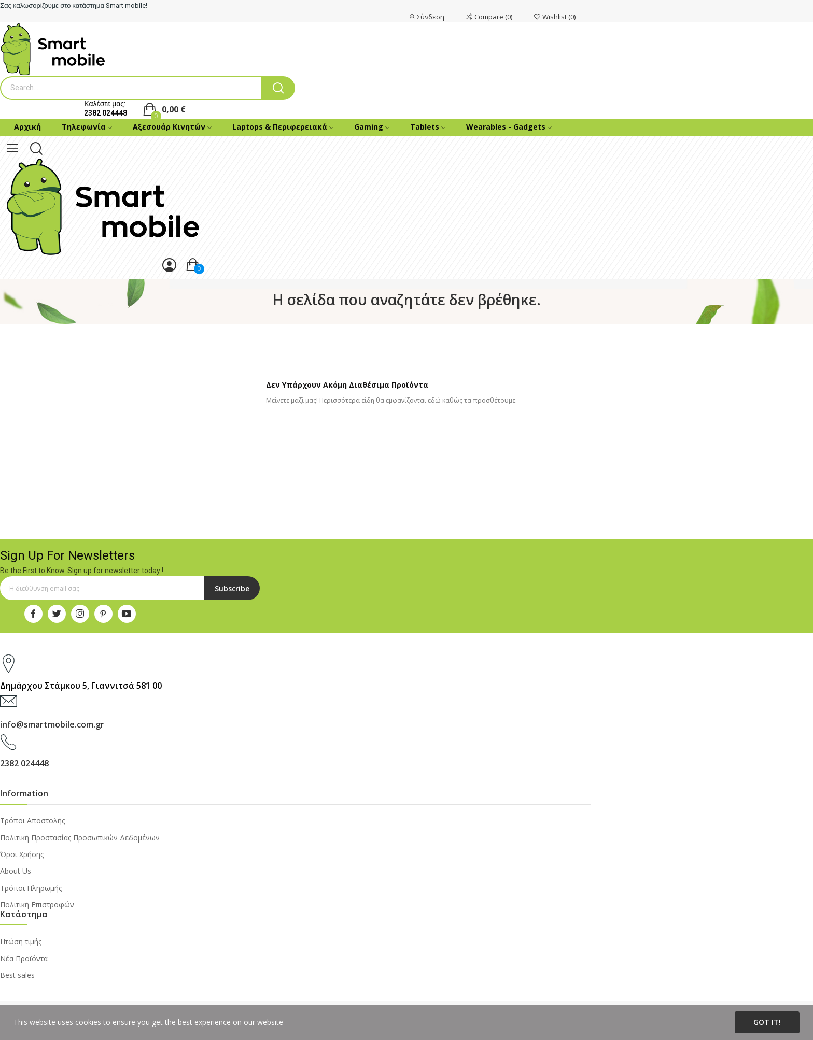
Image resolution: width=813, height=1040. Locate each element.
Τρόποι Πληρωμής (31, 888)
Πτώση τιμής (20, 941)
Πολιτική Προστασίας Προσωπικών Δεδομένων (80, 838)
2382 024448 (105, 113)
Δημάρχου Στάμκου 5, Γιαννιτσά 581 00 (81, 685)
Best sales (17, 975)
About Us (15, 871)
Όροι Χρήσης (22, 854)
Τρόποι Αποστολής (32, 820)
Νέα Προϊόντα (24, 958)
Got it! (767, 1022)
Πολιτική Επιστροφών (37, 904)
